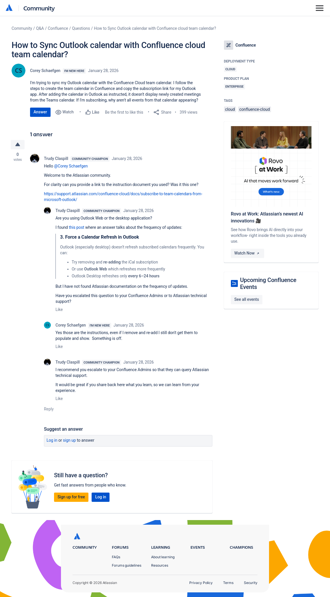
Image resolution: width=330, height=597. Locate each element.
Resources (159, 565)
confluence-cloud (254, 109)
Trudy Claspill (56, 158)
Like (59, 309)
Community (39, 8)
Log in (52, 440)
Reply (49, 409)
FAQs (116, 557)
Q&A (40, 28)
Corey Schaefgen (45, 70)
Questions (81, 28)
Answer (40, 112)
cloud (230, 109)
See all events (246, 299)
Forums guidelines (126, 565)
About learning (163, 557)
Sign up (69, 440)
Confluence (58, 28)
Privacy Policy (201, 583)
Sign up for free (71, 497)
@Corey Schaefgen (71, 166)
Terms (228, 583)
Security (250, 583)
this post (76, 227)
